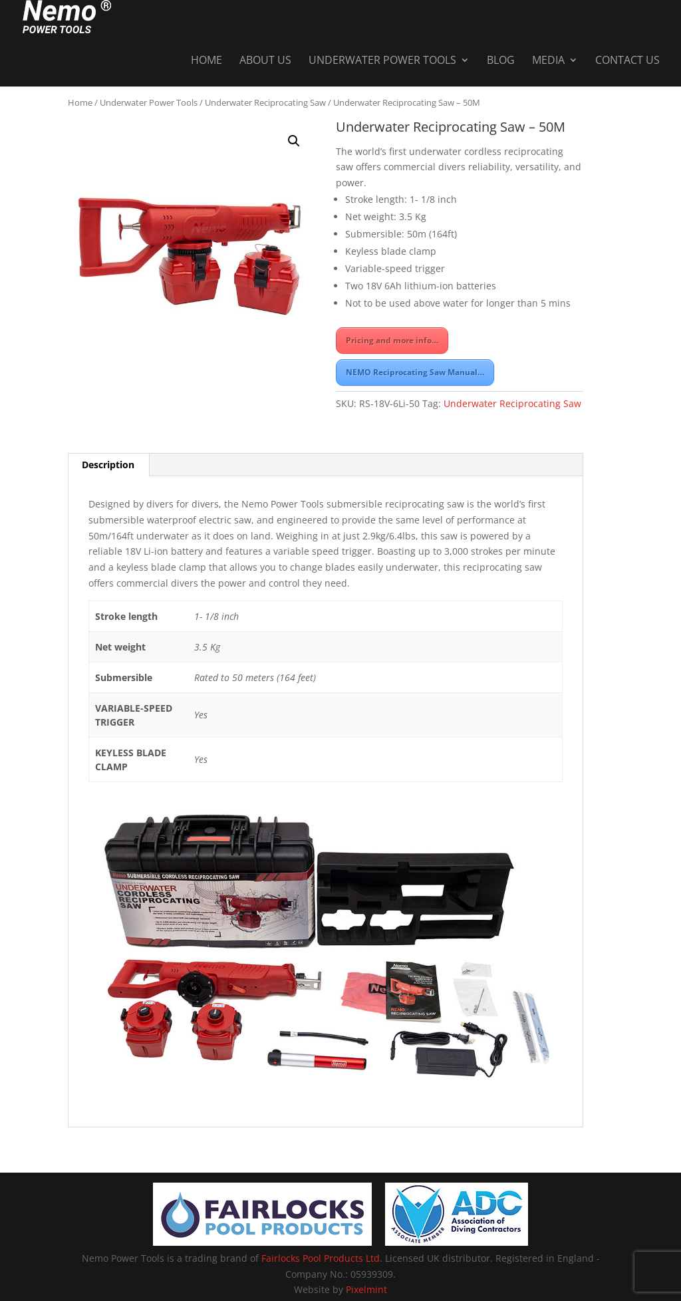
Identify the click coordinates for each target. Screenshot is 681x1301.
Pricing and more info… (392, 340)
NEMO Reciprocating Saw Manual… (415, 372)
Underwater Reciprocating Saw (265, 102)
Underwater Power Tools (382, 28)
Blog (501, 28)
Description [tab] (108, 464)
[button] (294, 141)
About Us (265, 28)
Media (548, 28)
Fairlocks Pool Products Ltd (320, 1258)
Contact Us (627, 28)
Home (206, 28)
